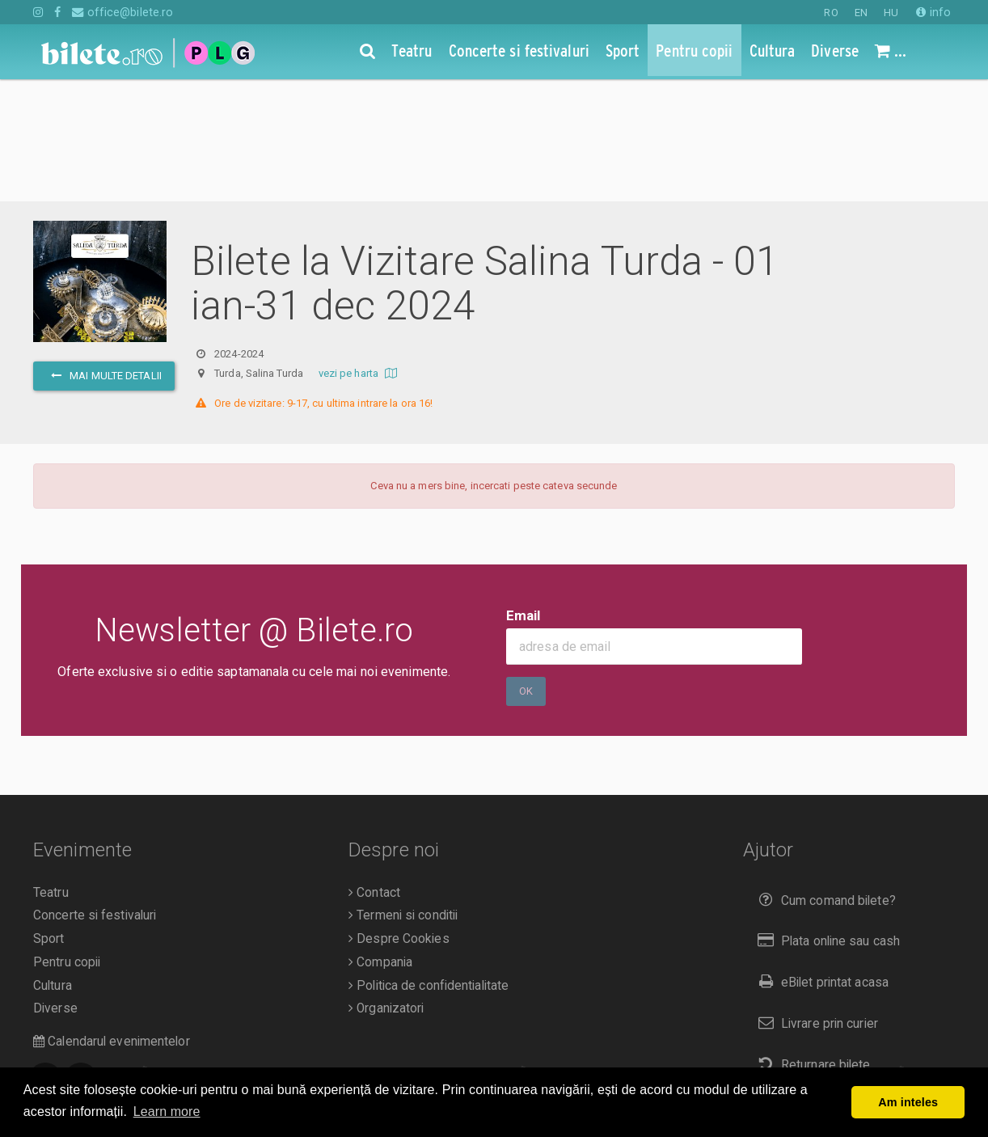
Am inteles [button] (908, 1102)
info (933, 12)
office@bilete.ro (122, 12)
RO (831, 12)
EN (861, 12)
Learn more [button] (167, 1111)
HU (891, 12)
